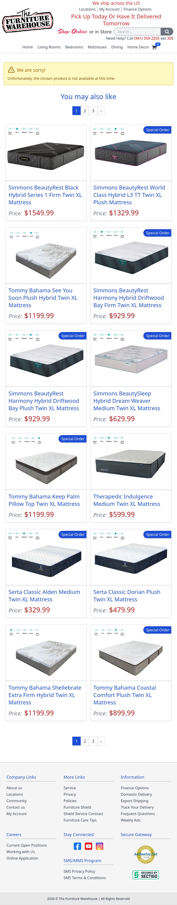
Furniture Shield (77, 807)
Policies (70, 800)
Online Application (22, 858)
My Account (109, 9)
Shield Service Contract (83, 813)
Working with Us (20, 851)
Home (27, 47)
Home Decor (138, 47)
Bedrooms (74, 47)
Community (16, 800)
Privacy (70, 794)
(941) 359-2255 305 (153, 38)
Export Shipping (134, 800)
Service (70, 787)
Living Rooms (49, 47)
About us (14, 787)
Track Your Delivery (137, 807)
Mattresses (97, 47)
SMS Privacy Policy (79, 871)
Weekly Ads (130, 820)
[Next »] (101, 110)
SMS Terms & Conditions (85, 877)
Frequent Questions (138, 813)
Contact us (15, 807)
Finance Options (138, 9)
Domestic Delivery (136, 794)
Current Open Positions (26, 845)
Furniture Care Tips (80, 820)
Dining (117, 47)
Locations (87, 9)
